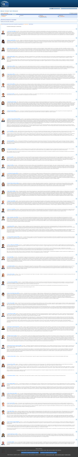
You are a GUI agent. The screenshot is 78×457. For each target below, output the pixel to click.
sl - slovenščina (74, 8)
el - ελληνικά (56, 8)
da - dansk (53, 8)
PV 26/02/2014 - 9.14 (42, 16)
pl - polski (69, 8)
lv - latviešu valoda (63, 8)
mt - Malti (67, 8)
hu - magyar (66, 8)
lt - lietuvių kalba (65, 8)
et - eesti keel (55, 8)
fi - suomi (75, 8)
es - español (51, 8)
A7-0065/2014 (3, 16)
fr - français (59, 8)
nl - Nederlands (68, 8)
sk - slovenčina (73, 8)
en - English (58, 8)
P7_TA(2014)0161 (61, 16)
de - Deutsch (54, 8)
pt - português (70, 8)
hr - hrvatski (61, 8)
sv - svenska (76, 8)
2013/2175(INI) (5, 13)
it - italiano (62, 8)
